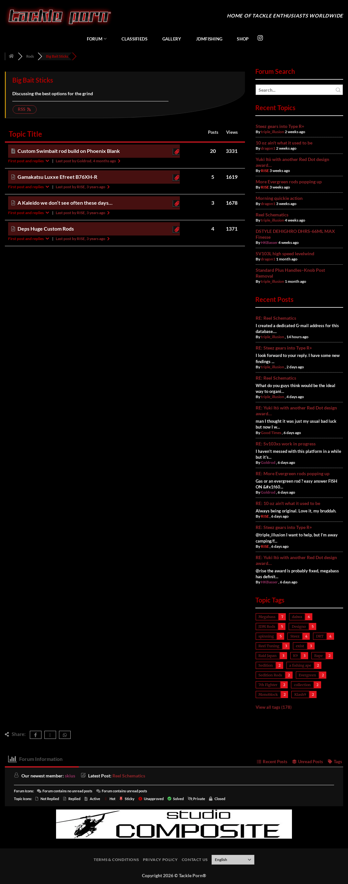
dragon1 (268, 148)
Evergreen (307, 675)
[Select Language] (233, 860)
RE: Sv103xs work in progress (286, 443)
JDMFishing (209, 38)
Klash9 (300, 694)
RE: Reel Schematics (276, 318)
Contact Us (195, 859)
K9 (295, 655)
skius (70, 775)
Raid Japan (268, 655)
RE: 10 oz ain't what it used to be (288, 503)
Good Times (271, 432)
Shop (243, 38)
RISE (265, 170)
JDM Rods (267, 626)
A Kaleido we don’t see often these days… (64, 203)
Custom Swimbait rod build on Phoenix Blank (68, 151)
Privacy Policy (160, 859)
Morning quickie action (279, 198)
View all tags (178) (274, 707)
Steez (294, 636)
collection (302, 685)
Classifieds (135, 38)
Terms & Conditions (116, 859)
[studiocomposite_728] (174, 824)
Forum (97, 39)
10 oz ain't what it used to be (284, 142)
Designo (299, 626)
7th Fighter (268, 685)
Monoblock (268, 694)
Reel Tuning (269, 646)
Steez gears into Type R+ (280, 126)
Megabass (267, 616)
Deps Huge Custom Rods (45, 228)
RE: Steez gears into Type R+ (284, 347)
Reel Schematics (272, 214)
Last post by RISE (83, 186)
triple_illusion (272, 131)
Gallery (171, 38)
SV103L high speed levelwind (285, 253)
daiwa (297, 616)
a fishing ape (300, 665)
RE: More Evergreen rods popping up (293, 473)
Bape (318, 655)
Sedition (266, 665)
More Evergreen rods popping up (289, 181)
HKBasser (269, 242)
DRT (319, 636)
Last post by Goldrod (89, 160)
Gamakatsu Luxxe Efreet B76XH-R (57, 177)
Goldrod (268, 462)
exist (300, 646)
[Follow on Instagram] (260, 38)
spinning (266, 636)
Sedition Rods (270, 675)
